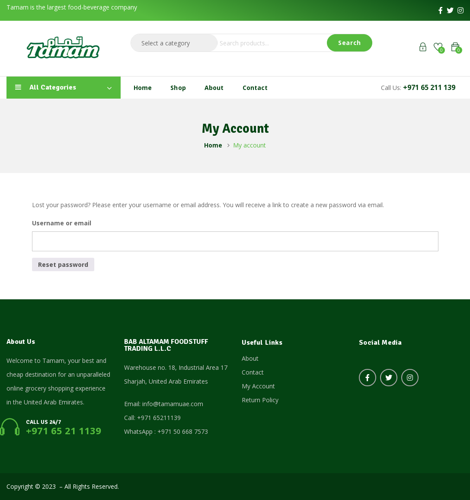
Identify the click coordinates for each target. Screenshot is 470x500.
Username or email (61, 223)
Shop (178, 87)
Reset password (63, 264)
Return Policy (260, 400)
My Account (258, 386)
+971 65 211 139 (429, 87)
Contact (255, 87)
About (214, 87)
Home (143, 87)
